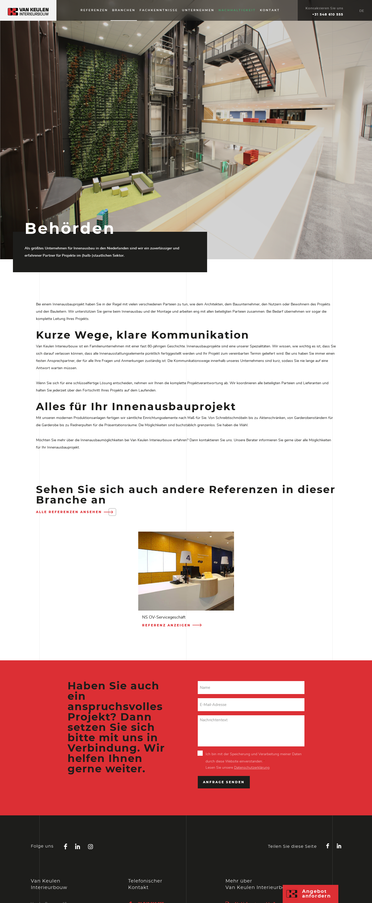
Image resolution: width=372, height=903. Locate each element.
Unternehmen (198, 10)
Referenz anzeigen (172, 625)
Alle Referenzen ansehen (75, 512)
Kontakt (270, 10)
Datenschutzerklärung (251, 767)
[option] (186, 581)
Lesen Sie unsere (237, 767)
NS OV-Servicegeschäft (163, 617)
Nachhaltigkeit (237, 10)
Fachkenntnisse (159, 10)
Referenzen (94, 10)
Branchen (123, 10)
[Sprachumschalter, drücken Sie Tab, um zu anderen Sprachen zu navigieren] (361, 10)
